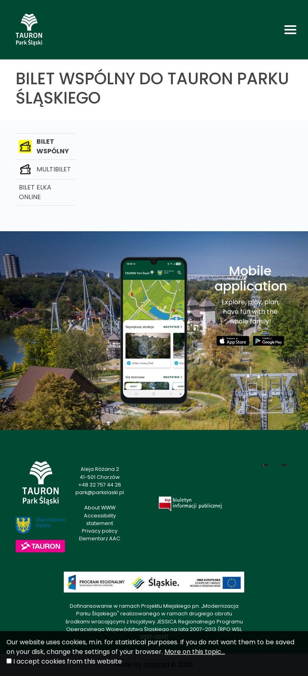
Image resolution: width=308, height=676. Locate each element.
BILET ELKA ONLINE (35, 192)
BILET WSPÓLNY (44, 146)
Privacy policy (100, 530)
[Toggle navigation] (290, 29)
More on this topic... (194, 651)
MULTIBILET (45, 169)
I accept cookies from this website (67, 661)
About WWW (100, 507)
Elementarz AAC (99, 538)
